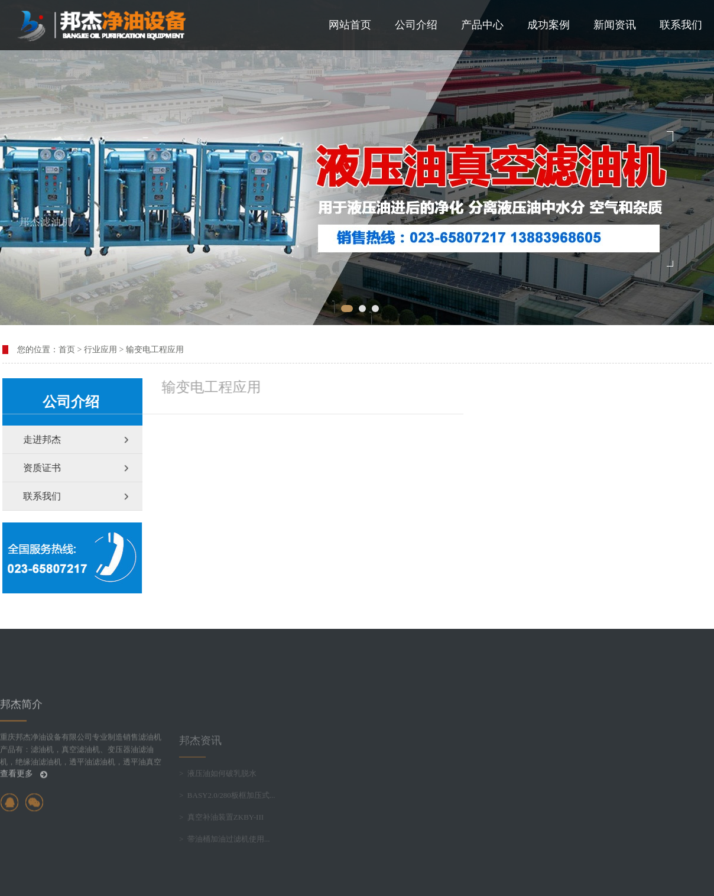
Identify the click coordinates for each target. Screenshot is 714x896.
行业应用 (100, 349)
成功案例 (548, 25)
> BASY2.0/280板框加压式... (227, 825)
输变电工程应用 (155, 349)
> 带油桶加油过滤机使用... (224, 869)
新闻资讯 (614, 25)
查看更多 (23, 802)
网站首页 (350, 25)
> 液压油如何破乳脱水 (218, 803)
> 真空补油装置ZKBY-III (221, 847)
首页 (67, 349)
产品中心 (482, 25)
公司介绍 (416, 25)
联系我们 (681, 25)
